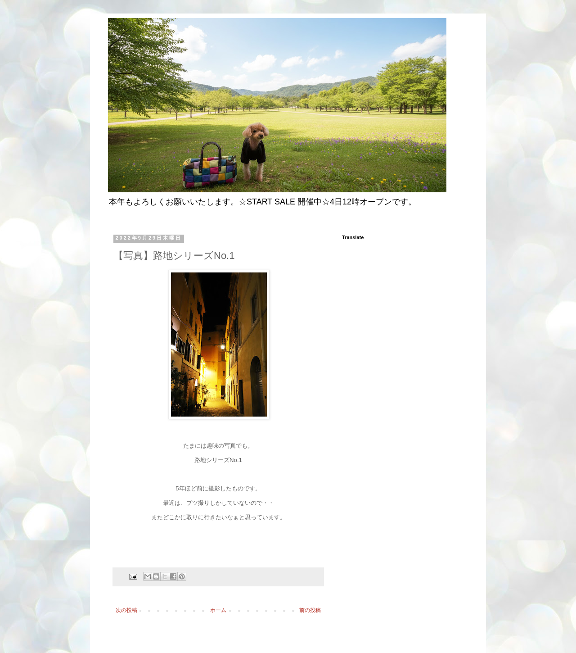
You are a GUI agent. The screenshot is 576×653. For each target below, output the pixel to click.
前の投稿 (310, 610)
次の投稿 (126, 610)
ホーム (218, 610)
